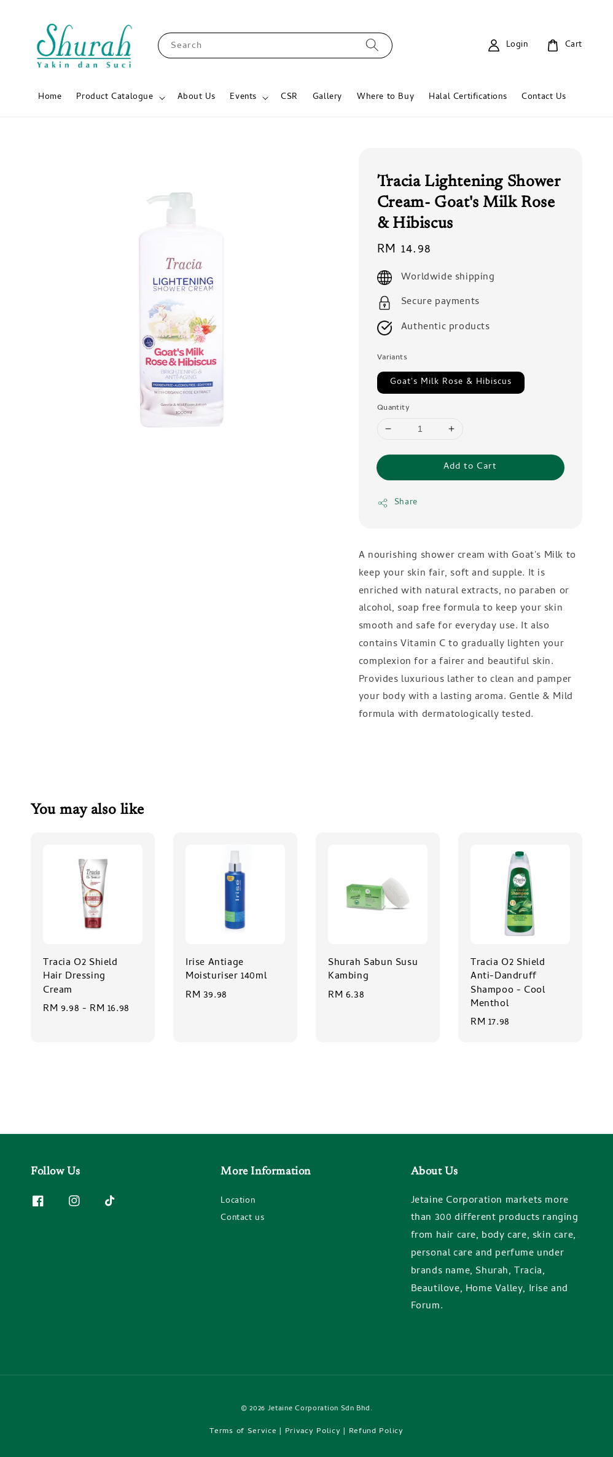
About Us (197, 97)
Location (238, 1202)
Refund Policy (376, 1431)
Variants (392, 358)
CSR (289, 97)
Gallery (327, 97)
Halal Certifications (468, 97)
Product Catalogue (114, 97)
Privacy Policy (313, 1431)
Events (243, 97)
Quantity (393, 408)
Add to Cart (470, 466)
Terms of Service (242, 1431)
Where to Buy (385, 97)
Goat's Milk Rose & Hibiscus (451, 382)
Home (49, 97)
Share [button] (397, 503)
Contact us (242, 1218)
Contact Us (543, 97)
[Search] (372, 45)
